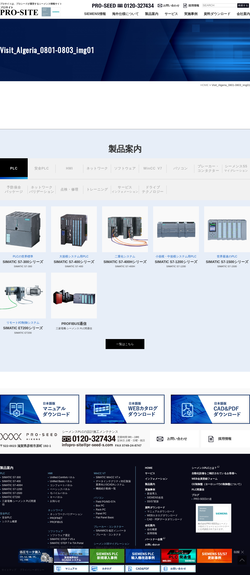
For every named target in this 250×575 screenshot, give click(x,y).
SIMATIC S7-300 (11, 477)
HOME (148, 467)
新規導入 (152, 493)
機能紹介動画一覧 (106, 488)
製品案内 (151, 14)
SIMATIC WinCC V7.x (108, 477)
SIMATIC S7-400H (12, 485)
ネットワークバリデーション (66, 514)
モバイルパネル (59, 493)
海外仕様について (125, 14)
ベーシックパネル (60, 489)
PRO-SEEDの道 (203, 499)
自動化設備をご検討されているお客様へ (214, 473)
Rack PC (101, 509)
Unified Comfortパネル (62, 477)
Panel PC (101, 513)
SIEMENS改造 (155, 497)
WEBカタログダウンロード (162, 515)
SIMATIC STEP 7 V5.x (62, 539)
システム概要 (9, 521)
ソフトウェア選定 (60, 535)
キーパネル (56, 497)
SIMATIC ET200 (11, 497)
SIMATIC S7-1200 (12, 489)
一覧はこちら (125, 344)
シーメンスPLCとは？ (204, 467)
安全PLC (7, 517)
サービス (171, 14)
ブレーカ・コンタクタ (108, 534)
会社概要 (152, 529)
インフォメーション (156, 478)
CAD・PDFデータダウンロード (164, 519)
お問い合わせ (171, 5)
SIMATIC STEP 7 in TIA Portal (67, 543)
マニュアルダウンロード (161, 511)
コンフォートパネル (61, 485)
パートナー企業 (153, 539)
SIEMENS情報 (95, 14)
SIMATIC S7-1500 (12, 493)
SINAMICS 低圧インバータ (111, 530)
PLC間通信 (198, 489)
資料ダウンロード (217, 14)
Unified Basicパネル (61, 481)
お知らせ (55, 501)
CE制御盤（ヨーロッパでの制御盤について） (217, 484)
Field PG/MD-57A (105, 501)
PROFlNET (56, 518)
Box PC (100, 505)
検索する (243, 5)
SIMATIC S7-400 (11, 481)
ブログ (195, 495)
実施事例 (191, 14)
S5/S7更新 (153, 501)
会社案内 (243, 14)
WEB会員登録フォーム (205, 478)
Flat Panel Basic (105, 517)
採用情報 (193, 5)
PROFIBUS (56, 522)
